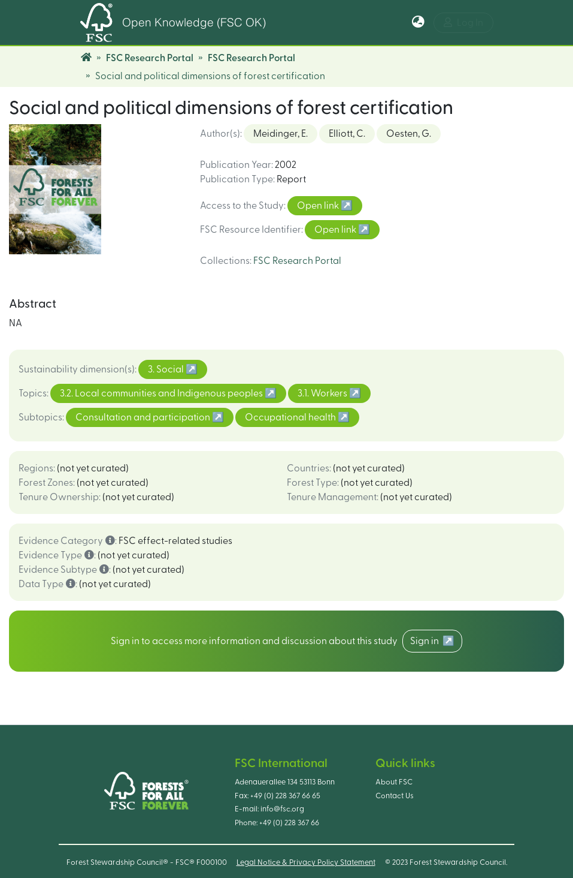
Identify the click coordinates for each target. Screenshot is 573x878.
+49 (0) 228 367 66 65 (285, 795)
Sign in (426, 641)
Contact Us (394, 795)
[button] (418, 23)
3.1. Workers (323, 393)
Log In (463, 22)
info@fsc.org (282, 809)
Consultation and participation (143, 417)
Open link (319, 206)
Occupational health (291, 417)
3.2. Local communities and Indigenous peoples (162, 393)
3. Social (167, 369)
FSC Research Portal (149, 58)
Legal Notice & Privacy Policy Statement (306, 862)
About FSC (394, 782)
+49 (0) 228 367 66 (289, 822)
